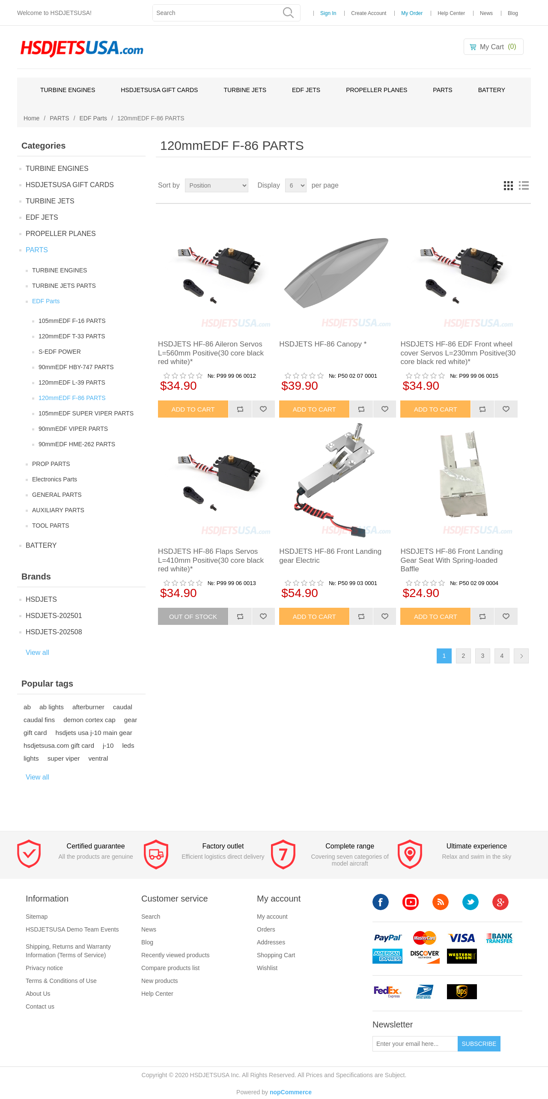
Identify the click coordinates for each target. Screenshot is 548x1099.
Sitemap (37, 916)
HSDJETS (41, 599)
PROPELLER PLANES (376, 90)
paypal (387, 938)
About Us (38, 993)
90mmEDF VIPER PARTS (73, 428)
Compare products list (170, 968)
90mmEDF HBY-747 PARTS (76, 367)
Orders (266, 929)
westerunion (462, 956)
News (486, 13)
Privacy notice (44, 968)
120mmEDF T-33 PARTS (72, 336)
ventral (98, 758)
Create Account (368, 13)
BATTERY (491, 90)
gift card (35, 732)
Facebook (380, 902)
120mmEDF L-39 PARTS (72, 382)
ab (27, 707)
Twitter (470, 902)
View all (37, 652)
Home (31, 118)
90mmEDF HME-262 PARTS (77, 444)
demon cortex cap (89, 719)
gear (130, 719)
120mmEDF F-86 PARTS (72, 397)
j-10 (108, 745)
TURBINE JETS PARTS (64, 285)
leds (128, 745)
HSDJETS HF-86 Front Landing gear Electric (330, 555)
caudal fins (39, 719)
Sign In (328, 13)
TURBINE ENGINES (67, 90)
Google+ (500, 902)
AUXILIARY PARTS (58, 510)
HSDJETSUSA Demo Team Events (72, 929)
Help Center (451, 13)
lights (31, 758)
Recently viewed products (175, 955)
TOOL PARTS (50, 525)
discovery (425, 956)
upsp (425, 991)
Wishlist (267, 968)
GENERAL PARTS (57, 494)
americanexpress (387, 956)
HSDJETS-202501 (54, 615)
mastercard (425, 938)
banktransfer (499, 938)
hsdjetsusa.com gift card (59, 745)
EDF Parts (93, 118)
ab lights (51, 707)
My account (272, 916)
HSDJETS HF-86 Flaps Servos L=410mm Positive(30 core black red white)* (211, 560)
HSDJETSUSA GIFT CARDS (159, 90)
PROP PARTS (51, 463)
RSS (440, 902)
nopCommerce (291, 1092)
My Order (412, 13)
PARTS (442, 90)
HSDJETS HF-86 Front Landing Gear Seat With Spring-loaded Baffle (451, 560)
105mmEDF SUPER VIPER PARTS (86, 413)
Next (521, 655)
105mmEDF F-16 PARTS (72, 320)
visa (462, 938)
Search (150, 916)
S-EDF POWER (60, 351)
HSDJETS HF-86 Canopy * (322, 344)
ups (462, 991)
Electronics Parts (54, 479)
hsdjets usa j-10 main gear (93, 732)
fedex (387, 991)
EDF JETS (306, 90)
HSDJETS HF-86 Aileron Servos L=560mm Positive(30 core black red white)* (211, 353)
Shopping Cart (276, 955)
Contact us (40, 1006)
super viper (64, 758)
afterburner (88, 707)
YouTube (410, 902)
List (523, 185)
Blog (513, 13)
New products (159, 980)
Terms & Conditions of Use (61, 980)
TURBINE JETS (244, 90)
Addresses (271, 942)
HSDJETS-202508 (54, 632)
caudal (122, 707)
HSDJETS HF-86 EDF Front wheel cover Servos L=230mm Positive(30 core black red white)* (457, 353)
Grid (508, 185)
